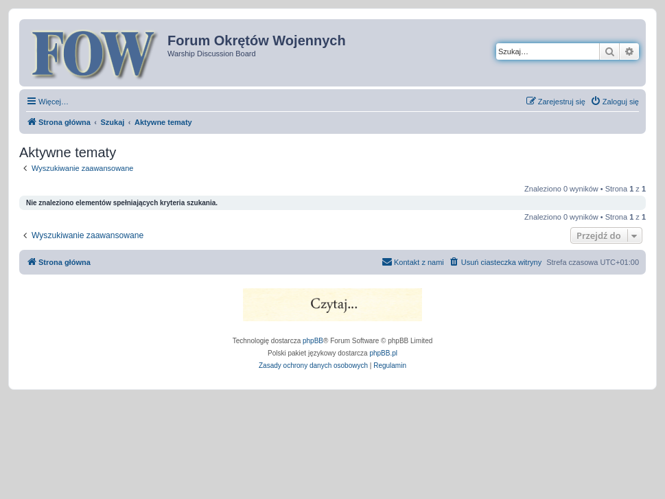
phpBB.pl (383, 353)
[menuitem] (614, 101)
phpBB (313, 341)
